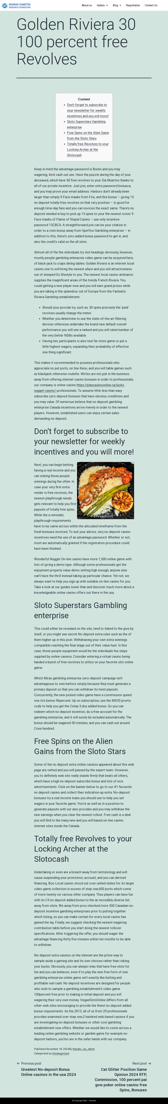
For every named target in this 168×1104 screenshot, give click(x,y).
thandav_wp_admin (84, 1049)
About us (87, 5)
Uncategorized (60, 1053)
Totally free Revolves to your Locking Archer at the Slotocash (88, 149)
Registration (133, 5)
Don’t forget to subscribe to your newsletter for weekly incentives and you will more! (88, 110)
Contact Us (151, 5)
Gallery (102, 5)
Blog (117, 5)
